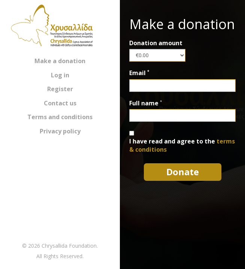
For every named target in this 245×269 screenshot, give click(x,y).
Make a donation (59, 61)
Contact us (60, 103)
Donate (182, 172)
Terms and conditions (60, 117)
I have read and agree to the (182, 145)
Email (139, 73)
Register (60, 89)
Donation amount (155, 43)
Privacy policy (60, 131)
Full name (143, 103)
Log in (60, 75)
